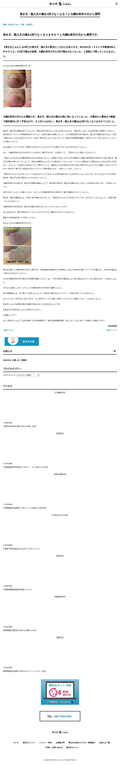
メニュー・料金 (45, 743)
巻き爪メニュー (29, 743)
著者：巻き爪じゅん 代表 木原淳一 (18, 25)
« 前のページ (8, 330)
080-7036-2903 (63, 716)
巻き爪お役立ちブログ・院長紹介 (82, 743)
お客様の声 (60, 743)
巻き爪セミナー (72, 747)
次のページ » (112, 330)
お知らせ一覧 (104, 743)
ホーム (16, 743)
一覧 (114, 351)
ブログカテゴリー (10, 375)
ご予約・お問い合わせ (53, 747)
